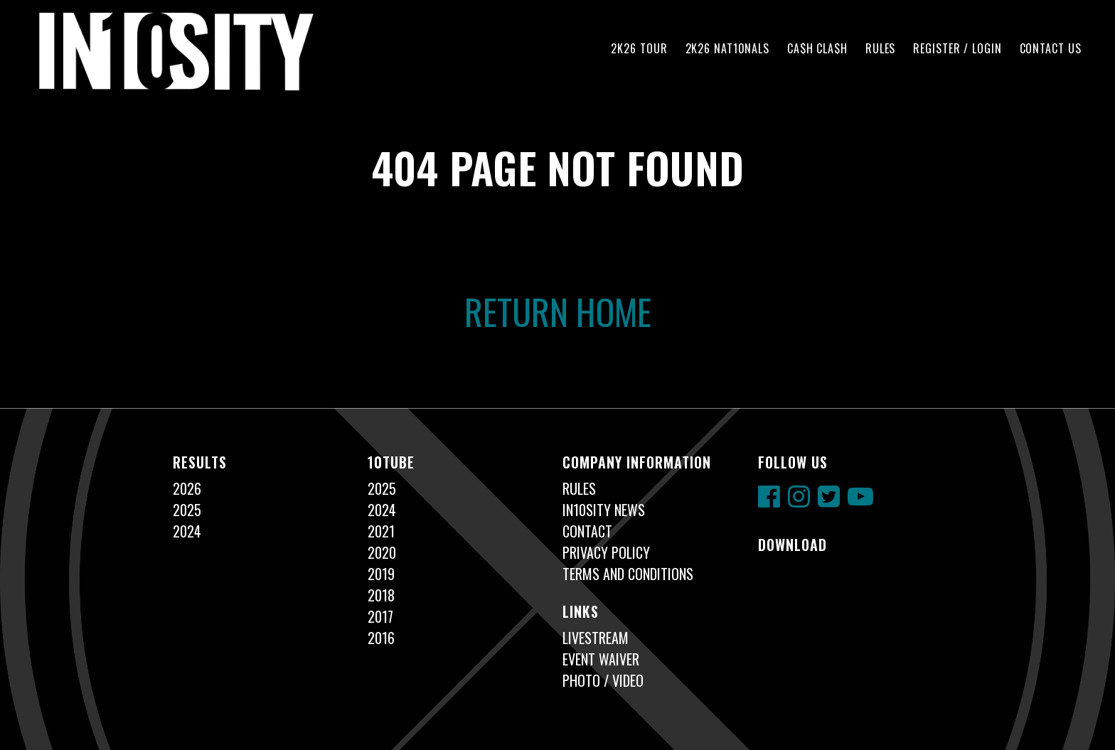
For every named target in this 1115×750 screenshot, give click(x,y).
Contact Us (1051, 48)
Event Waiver (600, 659)
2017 (380, 616)
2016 (381, 637)
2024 (187, 531)
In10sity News (603, 509)
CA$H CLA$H (817, 48)
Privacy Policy (606, 552)
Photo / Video (603, 680)
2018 (381, 595)
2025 (187, 509)
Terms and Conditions (627, 573)
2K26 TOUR (639, 48)
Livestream (595, 637)
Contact (587, 531)
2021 (381, 531)
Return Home (557, 310)
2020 (382, 552)
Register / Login (957, 48)
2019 (381, 573)
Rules (880, 48)
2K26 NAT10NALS (727, 48)
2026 (187, 488)
